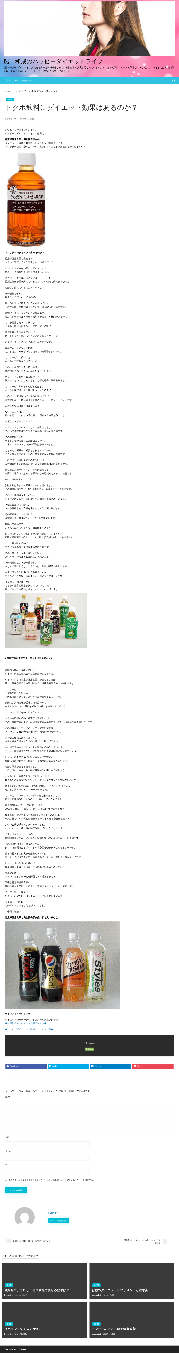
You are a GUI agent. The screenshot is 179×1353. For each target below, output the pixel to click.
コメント (9, 1097)
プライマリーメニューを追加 (18, 80)
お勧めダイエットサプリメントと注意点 (120, 1290)
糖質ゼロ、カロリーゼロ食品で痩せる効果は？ (36, 1290)
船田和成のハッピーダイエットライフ (53, 61)
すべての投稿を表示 (59, 1220)
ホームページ (10, 91)
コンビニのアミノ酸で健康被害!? (114, 1329)
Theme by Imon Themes (15, 1349)
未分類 (21, 91)
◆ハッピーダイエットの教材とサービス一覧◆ (29, 1029)
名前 (7, 1137)
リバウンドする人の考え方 (23, 1329)
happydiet (14, 119)
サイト (8, 1165)
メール (8, 1151)
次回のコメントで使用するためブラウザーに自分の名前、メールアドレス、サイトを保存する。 (51, 1180)
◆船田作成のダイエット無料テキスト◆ (25, 1023)
